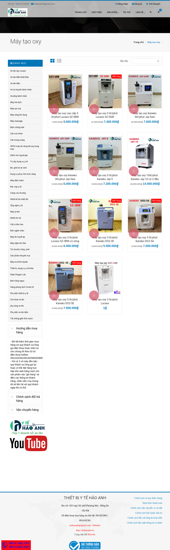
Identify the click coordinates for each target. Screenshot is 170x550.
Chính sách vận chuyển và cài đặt (146, 506)
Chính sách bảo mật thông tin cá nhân (144, 521)
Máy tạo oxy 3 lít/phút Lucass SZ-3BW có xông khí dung (65, 237)
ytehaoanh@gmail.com (80, 523)
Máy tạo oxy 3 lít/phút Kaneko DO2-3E (105, 237)
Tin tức (127, 12)
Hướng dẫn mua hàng (26, 328)
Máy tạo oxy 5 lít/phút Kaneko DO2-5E (65, 299)
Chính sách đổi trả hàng (28, 397)
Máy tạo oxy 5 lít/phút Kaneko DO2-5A (144, 237)
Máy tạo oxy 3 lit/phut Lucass (105, 299)
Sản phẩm (113, 12)
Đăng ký (138, 4)
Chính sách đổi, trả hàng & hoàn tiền (145, 516)
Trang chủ (81, 12)
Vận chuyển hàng (27, 408)
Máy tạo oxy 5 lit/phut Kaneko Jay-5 (105, 175)
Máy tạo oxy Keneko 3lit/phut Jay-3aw (65, 175)
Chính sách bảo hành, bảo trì (148, 511)
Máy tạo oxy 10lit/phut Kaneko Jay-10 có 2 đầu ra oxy (145, 175)
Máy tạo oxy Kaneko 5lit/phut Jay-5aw (145, 113)
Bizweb (91, 532)
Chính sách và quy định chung (148, 496)
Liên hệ (140, 12)
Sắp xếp (124, 59)
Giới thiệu (96, 12)
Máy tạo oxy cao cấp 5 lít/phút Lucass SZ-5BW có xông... (65, 113)
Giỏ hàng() (153, 4)
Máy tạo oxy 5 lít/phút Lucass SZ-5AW (105, 113)
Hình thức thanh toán (152, 501)
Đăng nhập (123, 4)
